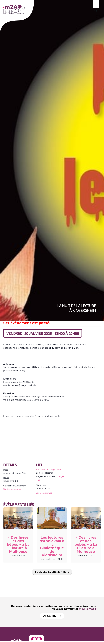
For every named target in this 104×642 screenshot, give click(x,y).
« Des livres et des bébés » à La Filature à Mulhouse (18, 544)
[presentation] (18, 518)
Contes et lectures (12, 489)
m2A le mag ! (87, 608)
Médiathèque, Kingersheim (48, 469)
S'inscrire (52, 615)
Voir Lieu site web (44, 493)
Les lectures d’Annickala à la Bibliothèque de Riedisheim (52, 546)
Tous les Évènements (50, 571)
